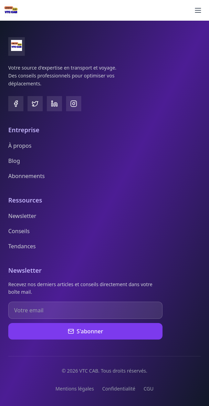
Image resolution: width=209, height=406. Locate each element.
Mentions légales (74, 388)
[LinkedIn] (54, 103)
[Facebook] (15, 103)
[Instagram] (73, 103)
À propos (19, 145)
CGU (149, 388)
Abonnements (26, 176)
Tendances (22, 246)
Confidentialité (118, 388)
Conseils (19, 231)
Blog (14, 161)
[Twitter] (35, 103)
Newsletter (22, 216)
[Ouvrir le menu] (198, 10)
